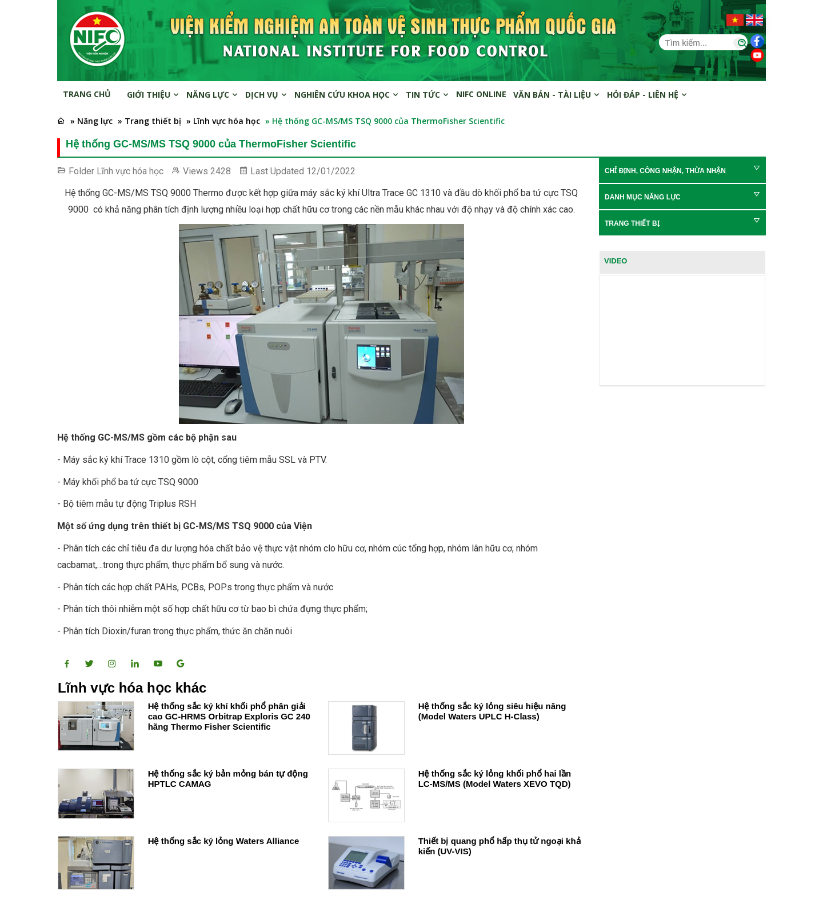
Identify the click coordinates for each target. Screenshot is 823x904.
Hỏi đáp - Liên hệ (647, 94)
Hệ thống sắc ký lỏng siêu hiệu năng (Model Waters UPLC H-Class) (492, 711)
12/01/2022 (330, 171)
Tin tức (427, 94)
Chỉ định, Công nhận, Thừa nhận (665, 171)
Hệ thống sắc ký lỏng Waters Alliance (223, 841)
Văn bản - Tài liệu (556, 94)
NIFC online (481, 94)
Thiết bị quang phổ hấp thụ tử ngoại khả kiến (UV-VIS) (499, 846)
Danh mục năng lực (643, 197)
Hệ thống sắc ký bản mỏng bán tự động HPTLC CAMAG (228, 779)
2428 (220, 171)
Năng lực (212, 94)
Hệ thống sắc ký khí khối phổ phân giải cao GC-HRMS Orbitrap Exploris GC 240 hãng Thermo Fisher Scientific (229, 716)
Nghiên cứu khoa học (346, 94)
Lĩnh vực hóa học (130, 171)
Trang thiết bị (632, 223)
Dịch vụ (266, 94)
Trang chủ (87, 94)
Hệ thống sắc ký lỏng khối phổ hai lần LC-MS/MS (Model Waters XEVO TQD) (495, 779)
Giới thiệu (153, 94)
